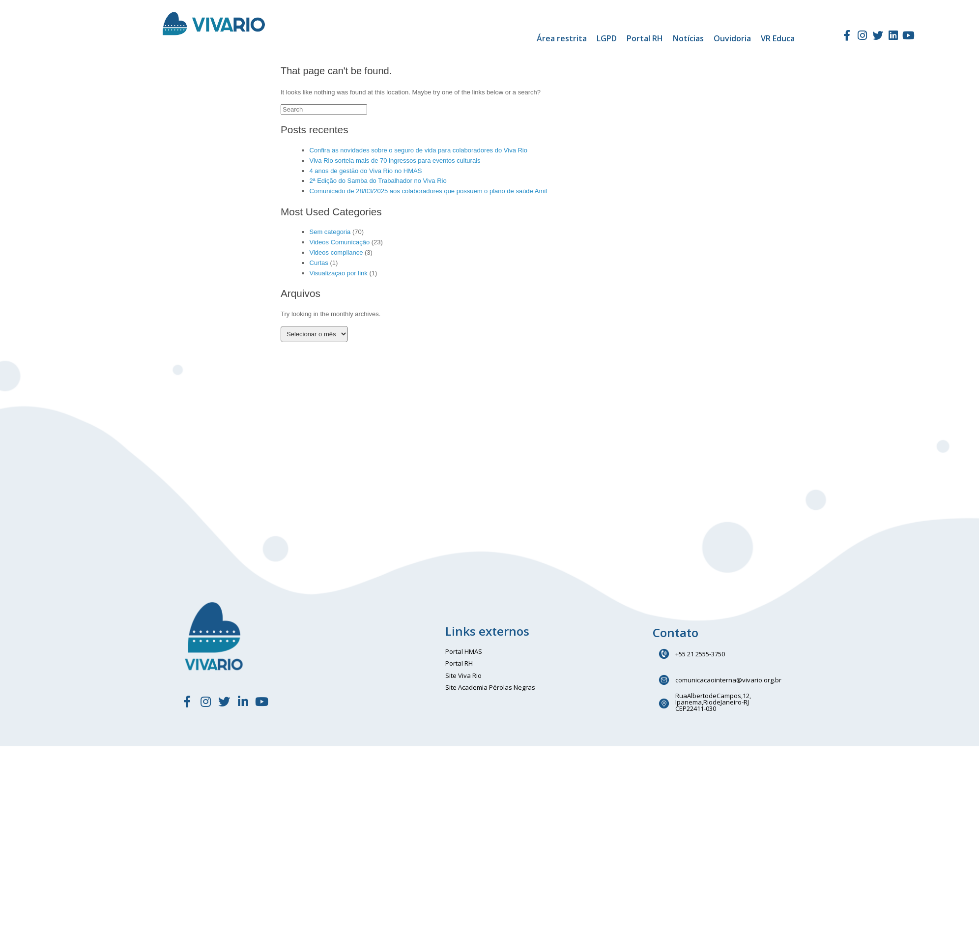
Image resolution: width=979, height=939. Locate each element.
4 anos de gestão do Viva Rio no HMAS (366, 171)
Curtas (319, 262)
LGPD (607, 38)
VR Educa (778, 38)
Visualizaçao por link (339, 273)
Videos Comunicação (340, 242)
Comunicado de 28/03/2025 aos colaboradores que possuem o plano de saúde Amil (428, 191)
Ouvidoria (732, 38)
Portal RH (645, 38)
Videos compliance (336, 252)
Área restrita (562, 38)
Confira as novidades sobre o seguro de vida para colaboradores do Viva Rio (418, 150)
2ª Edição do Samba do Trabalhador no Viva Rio (378, 180)
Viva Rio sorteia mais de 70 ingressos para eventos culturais (395, 160)
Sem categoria (330, 231)
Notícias (688, 38)
